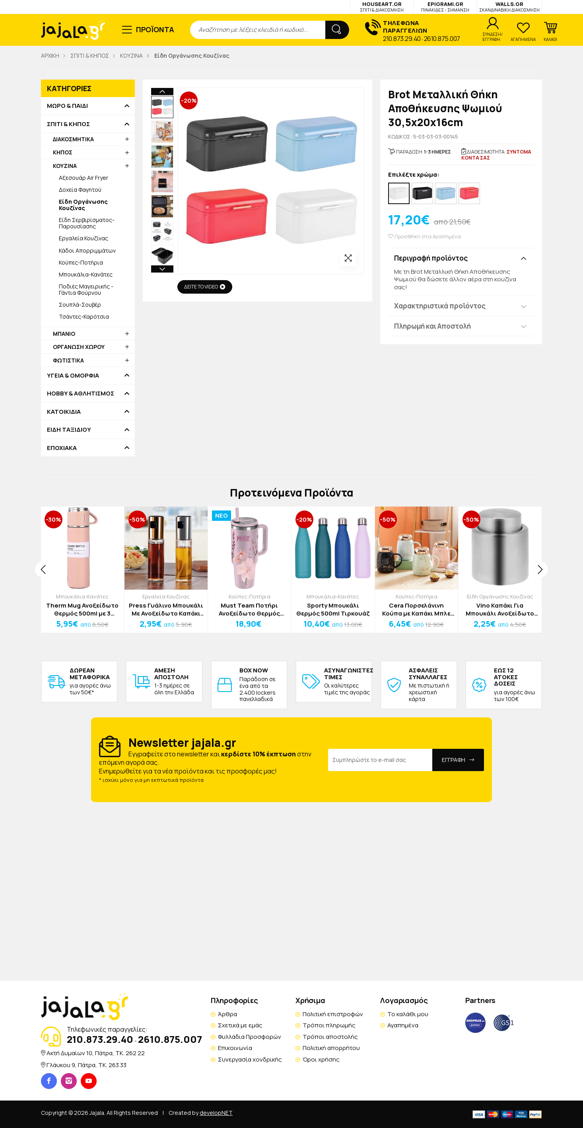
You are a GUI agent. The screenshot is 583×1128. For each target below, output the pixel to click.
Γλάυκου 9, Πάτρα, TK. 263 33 (86, 1065)
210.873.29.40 (402, 38)
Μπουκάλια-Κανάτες (86, 274)
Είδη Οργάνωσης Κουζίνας (500, 596)
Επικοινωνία (235, 1048)
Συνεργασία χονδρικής (250, 1059)
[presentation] (43, 569)
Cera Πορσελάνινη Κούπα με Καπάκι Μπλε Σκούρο (416, 609)
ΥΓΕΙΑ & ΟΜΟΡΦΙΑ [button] (73, 376)
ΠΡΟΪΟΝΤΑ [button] (155, 29)
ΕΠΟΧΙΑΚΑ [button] (62, 448)
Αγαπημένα (402, 1025)
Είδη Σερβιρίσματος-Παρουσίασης (87, 223)
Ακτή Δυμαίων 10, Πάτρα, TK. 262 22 (96, 1053)
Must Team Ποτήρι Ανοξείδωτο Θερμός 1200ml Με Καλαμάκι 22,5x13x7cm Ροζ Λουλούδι (249, 609)
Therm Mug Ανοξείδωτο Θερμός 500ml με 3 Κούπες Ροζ (82, 609)
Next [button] (162, 218)
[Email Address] (380, 760)
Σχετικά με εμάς (240, 1025)
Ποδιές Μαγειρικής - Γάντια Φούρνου (86, 289)
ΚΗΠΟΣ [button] (62, 152)
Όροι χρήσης (321, 1059)
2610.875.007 (442, 38)
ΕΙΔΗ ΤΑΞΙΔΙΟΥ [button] (69, 430)
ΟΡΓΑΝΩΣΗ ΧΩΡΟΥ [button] (79, 347)
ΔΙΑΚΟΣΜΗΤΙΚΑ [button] (73, 139)
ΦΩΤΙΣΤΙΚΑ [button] (68, 360)
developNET (216, 1112)
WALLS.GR (509, 6)
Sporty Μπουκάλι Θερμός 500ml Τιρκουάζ (333, 609)
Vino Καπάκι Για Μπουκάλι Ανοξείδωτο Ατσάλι (500, 609)
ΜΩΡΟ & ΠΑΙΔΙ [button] (67, 106)
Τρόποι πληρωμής (329, 1025)
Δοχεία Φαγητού (80, 189)
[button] (550, 32)
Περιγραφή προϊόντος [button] (431, 258)
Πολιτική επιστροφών (333, 1014)
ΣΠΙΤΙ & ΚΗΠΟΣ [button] (68, 124)
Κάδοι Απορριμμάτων (87, 250)
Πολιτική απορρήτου (331, 1048)
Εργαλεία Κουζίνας (83, 238)
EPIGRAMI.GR (445, 6)
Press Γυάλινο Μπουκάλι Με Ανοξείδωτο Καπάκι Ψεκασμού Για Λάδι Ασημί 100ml (166, 609)
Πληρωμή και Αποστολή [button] (432, 326)
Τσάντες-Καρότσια (84, 316)
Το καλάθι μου (407, 1014)
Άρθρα (227, 1014)
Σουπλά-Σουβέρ (80, 304)
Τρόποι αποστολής (330, 1037)
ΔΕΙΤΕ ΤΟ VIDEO (204, 286)
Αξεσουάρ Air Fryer (83, 177)
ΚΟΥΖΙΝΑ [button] (65, 165)
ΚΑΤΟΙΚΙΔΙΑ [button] (64, 412)
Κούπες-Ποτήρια (81, 262)
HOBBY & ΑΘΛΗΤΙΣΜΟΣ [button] (80, 393)
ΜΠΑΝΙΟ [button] (64, 333)
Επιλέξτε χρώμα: (413, 175)
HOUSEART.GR (382, 6)
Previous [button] (162, 91)
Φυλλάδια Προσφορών (249, 1037)
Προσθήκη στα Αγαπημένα (424, 236)
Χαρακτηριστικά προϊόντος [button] (440, 305)
